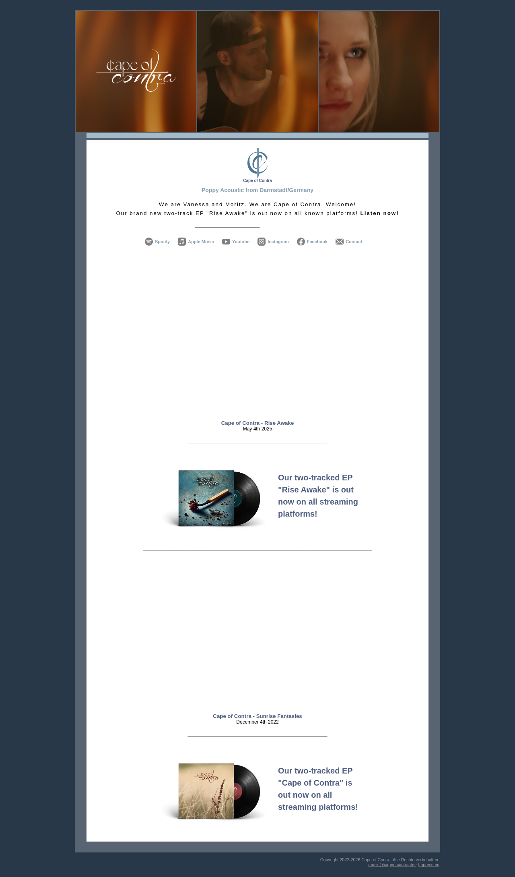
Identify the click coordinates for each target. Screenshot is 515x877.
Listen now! (379, 213)
